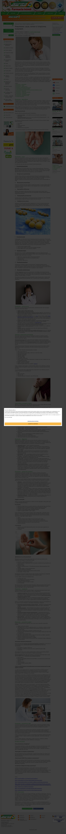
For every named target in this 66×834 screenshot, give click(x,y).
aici (11, 417)
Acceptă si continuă (33, 423)
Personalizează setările (33, 421)
